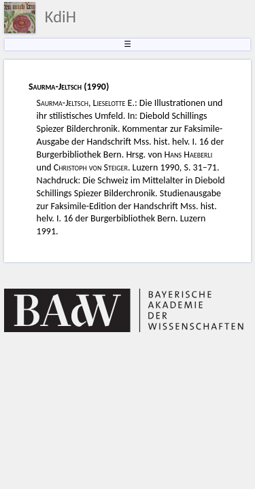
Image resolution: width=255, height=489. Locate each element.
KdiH (60, 17)
